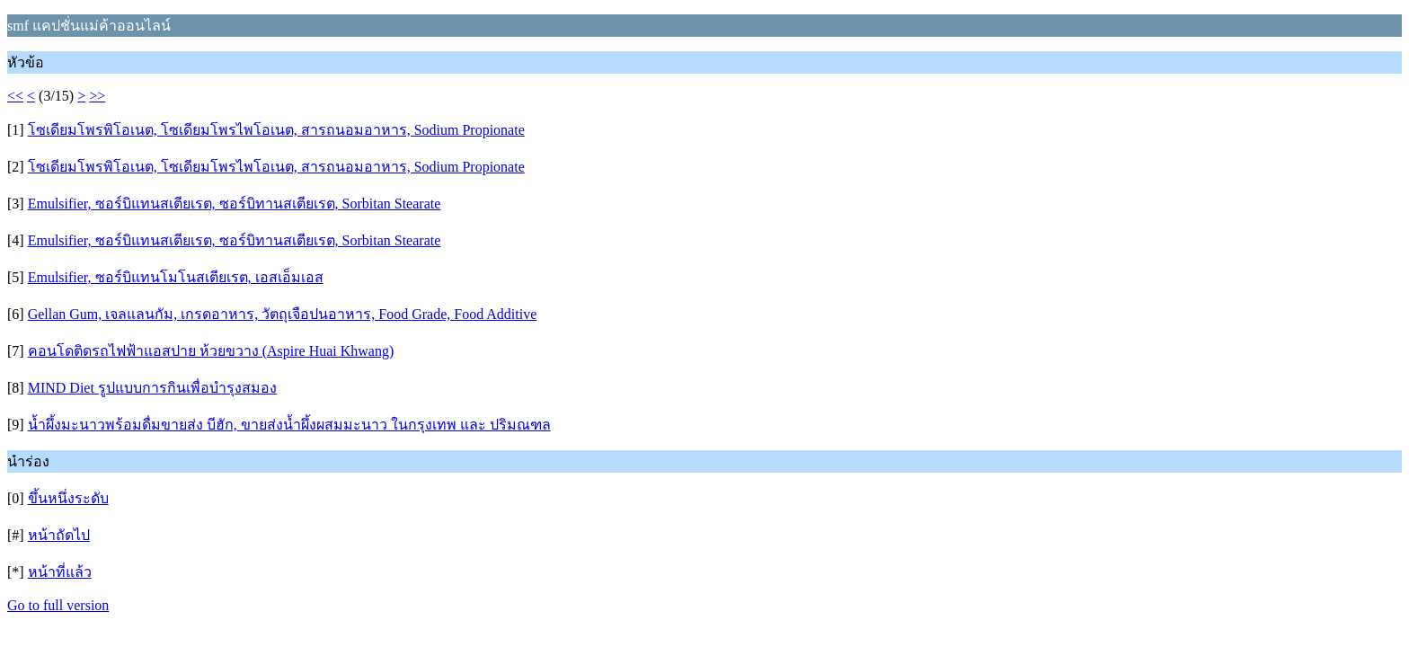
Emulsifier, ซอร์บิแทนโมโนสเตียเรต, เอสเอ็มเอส (175, 277)
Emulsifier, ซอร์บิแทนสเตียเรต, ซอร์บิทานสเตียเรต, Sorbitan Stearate (234, 203)
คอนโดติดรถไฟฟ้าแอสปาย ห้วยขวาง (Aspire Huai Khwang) (211, 351)
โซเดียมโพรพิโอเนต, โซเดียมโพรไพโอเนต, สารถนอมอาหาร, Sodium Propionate (276, 129)
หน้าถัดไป (59, 535)
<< (15, 95)
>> (97, 95)
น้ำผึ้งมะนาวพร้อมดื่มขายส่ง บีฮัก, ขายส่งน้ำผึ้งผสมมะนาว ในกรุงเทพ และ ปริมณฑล (289, 424)
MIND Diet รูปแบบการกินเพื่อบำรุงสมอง (152, 387)
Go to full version (58, 605)
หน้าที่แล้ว (60, 572)
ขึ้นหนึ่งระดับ (68, 498)
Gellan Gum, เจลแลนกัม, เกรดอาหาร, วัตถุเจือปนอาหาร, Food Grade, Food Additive (282, 314)
